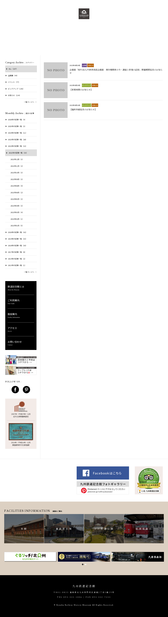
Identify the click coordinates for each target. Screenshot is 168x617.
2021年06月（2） (17, 192)
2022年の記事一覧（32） (16, 146)
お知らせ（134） (13, 95)
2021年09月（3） (17, 179)
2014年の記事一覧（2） (15, 258)
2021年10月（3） (17, 172)
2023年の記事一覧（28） (16, 139)
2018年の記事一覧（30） (16, 245)
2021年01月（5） (17, 225)
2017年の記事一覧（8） (15, 252)
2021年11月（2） (17, 166)
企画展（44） (11, 75)
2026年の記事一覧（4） (15, 119)
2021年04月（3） (17, 205)
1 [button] (82, 564)
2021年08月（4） (17, 186)
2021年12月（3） (17, 159)
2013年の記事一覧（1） (15, 265)
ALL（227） (12, 69)
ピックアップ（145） (14, 88)
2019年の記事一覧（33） (16, 239)
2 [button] (85, 564)
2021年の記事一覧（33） (17, 152)
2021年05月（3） (17, 199)
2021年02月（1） (17, 219)
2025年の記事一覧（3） (15, 126)
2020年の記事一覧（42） (16, 232)
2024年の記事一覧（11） (16, 133)
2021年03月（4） (17, 212)
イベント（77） (12, 82)
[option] (30, 557)
